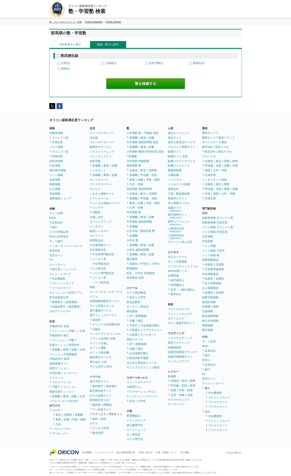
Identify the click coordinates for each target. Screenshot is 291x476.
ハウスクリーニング (102, 151)
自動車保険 (56, 133)
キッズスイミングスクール (142, 396)
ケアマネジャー (152, 329)
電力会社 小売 (98, 361)
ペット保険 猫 (210, 255)
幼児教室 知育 (135, 277)
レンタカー (96, 226)
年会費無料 (59, 278)
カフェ (94, 296)
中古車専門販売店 (103, 254)
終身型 (209, 264)
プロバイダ (209, 156)
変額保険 (207, 325)
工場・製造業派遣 (179, 193)
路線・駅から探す (108, 44)
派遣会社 (173, 188)
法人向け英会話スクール (142, 362)
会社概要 (87, 452)
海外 (103, 418)
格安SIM (210, 151)
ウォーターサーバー (102, 133)
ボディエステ (176, 318)
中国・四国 (79, 419)
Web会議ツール (177, 270)
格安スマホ (225, 151)
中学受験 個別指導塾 (139, 221)
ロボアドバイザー (60, 311)
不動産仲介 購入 (59, 335)
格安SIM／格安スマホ (215, 146)
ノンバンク (70, 269)
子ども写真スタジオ (102, 305)
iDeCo (206, 360)
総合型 (96, 319)
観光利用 (97, 432)
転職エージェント (179, 165)
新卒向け (176, 294)
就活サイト (175, 137)
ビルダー (57, 410)
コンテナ (97, 207)
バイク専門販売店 (103, 273)
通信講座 (132, 311)
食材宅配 (95, 161)
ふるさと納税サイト (102, 193)
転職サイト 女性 (178, 156)
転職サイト (175, 151)
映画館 (172, 376)
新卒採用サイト (177, 216)
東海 (65, 349)
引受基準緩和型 (214, 269)
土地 (82, 330)
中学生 (144, 263)
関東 (192, 380)
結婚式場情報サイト (180, 356)
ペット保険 (56, 175)
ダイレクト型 (60, 137)
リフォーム (56, 377)
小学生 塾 (132, 240)
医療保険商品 (210, 259)
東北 (58, 414)
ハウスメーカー (61, 428)
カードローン (57, 264)
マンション (59, 330)
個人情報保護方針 (126, 452)
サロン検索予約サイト (181, 323)
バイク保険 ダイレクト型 (217, 227)
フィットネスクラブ (139, 382)
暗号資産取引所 (59, 297)
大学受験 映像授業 (138, 161)
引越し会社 (96, 217)
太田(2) (65, 63)
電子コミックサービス (103, 315)
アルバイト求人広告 (180, 241)
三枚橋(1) (111, 63)
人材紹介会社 (176, 230)
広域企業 (210, 175)
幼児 (132, 297)
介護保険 (207, 311)
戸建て (72, 330)
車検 (92, 287)
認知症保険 (209, 302)
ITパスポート (148, 334)
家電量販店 (133, 415)
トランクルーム (99, 198)
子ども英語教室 (136, 292)
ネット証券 (56, 213)
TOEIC (133, 325)
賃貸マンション (59, 368)
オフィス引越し (99, 343)
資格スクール (135, 339)
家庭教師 (132, 268)
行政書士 (134, 329)
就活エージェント (179, 133)
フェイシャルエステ (180, 313)
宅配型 (96, 212)
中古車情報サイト (101, 245)
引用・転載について (166, 452)
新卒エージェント (179, 223)
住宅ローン (56, 255)
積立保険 (207, 329)
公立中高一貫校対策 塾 (141, 231)
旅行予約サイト (99, 381)
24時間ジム (134, 386)
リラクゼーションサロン (142, 391)
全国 (190, 394)
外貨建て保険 (210, 306)
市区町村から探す (70, 44)
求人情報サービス (179, 203)
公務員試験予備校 (138, 358)
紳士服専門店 (135, 425)
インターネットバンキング (65, 245)
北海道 (133, 170)
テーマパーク (176, 404)
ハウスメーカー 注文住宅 (63, 401)
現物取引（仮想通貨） (65, 302)
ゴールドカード (61, 287)
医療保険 (54, 184)
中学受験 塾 (134, 212)
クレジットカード (60, 274)
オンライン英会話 (138, 306)
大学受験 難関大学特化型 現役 (145, 151)
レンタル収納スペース (106, 203)
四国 (207, 170)
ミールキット (98, 170)
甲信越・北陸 (148, 175)
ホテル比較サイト (101, 395)
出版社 (96, 329)
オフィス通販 (98, 347)
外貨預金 (54, 250)
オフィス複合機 (99, 352)
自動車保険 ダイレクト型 (217, 217)
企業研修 (173, 275)
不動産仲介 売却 (59, 326)
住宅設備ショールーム (63, 372)
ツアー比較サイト (101, 409)
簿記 (140, 320)
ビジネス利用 (100, 428)
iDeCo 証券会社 (59, 236)
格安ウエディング (179, 342)
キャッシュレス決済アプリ (65, 292)
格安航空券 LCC (100, 400)
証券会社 (57, 222)
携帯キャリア (210, 133)
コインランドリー (101, 156)
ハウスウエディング (180, 338)
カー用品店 (133, 434)
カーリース (96, 235)
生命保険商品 (210, 274)
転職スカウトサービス (181, 161)
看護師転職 (175, 170)
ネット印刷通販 (177, 261)
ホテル (94, 423)
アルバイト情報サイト (181, 146)
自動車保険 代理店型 (215, 222)
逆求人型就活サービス (181, 142)
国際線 (107, 404)
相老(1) (65, 68)
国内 (95, 418)
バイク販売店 (98, 268)
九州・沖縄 (136, 184)
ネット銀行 (56, 241)
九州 (82, 349)
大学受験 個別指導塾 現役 (142, 142)
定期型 (220, 264)
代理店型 (57, 142)
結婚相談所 (175, 347)
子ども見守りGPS (101, 366)
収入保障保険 (213, 283)
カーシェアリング (101, 221)
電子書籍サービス (101, 310)
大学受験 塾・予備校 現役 (142, 133)
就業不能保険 (210, 297)
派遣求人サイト (177, 198)
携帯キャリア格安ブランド (218, 137)
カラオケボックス (179, 399)
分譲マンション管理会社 (64, 344)
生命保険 (54, 179)
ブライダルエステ (179, 309)
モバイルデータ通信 (214, 142)
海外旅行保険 (57, 170)
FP (131, 316)
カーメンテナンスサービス (106, 291)
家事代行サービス (101, 146)
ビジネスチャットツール (183, 266)
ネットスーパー (99, 179)
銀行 (54, 227)
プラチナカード (218, 406)
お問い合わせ (146, 452)
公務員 (133, 334)
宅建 (132, 320)
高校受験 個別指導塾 (139, 188)
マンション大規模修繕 (63, 354)
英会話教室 (133, 302)
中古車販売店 (98, 249)
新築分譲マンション (61, 391)
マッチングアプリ (179, 361)
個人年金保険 (210, 320)
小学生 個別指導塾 (138, 249)
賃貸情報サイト (59, 363)
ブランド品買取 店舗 (102, 338)
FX (51, 259)
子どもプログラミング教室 (143, 367)
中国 (235, 165)
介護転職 (173, 175)
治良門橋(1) (156, 63)
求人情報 (184, 452)
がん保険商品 (210, 287)
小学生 (155, 263)
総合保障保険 (210, 316)
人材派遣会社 (176, 236)
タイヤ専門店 (135, 439)
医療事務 (141, 316)
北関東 (68, 414)
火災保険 (54, 165)
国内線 (96, 404)
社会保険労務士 (150, 325)
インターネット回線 (214, 179)
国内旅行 (97, 386)
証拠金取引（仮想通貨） (67, 306)
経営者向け (177, 280)
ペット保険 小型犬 (213, 250)
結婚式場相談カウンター (183, 351)
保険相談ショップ (60, 198)
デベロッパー (60, 433)
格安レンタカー (99, 231)
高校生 (133, 263)
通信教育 (132, 259)
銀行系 (56, 269)
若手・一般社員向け (183, 289)
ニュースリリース (104, 452)
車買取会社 (96, 240)
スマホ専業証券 (59, 231)
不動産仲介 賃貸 (59, 358)
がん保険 (54, 188)
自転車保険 (56, 161)
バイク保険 (56, 146)
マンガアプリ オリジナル (105, 333)
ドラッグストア (136, 420)
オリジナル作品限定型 (106, 324)
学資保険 (54, 193)
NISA (52, 217)
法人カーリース (177, 256)
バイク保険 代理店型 (215, 231)
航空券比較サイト (101, 390)
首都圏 (56, 349)
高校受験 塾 (134, 165)
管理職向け (177, 285)
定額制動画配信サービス (105, 301)
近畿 (74, 349)
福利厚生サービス (101, 357)
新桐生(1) (199, 63)
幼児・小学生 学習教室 (141, 273)
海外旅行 (111, 386)
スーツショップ (136, 429)
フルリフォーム (61, 382)
